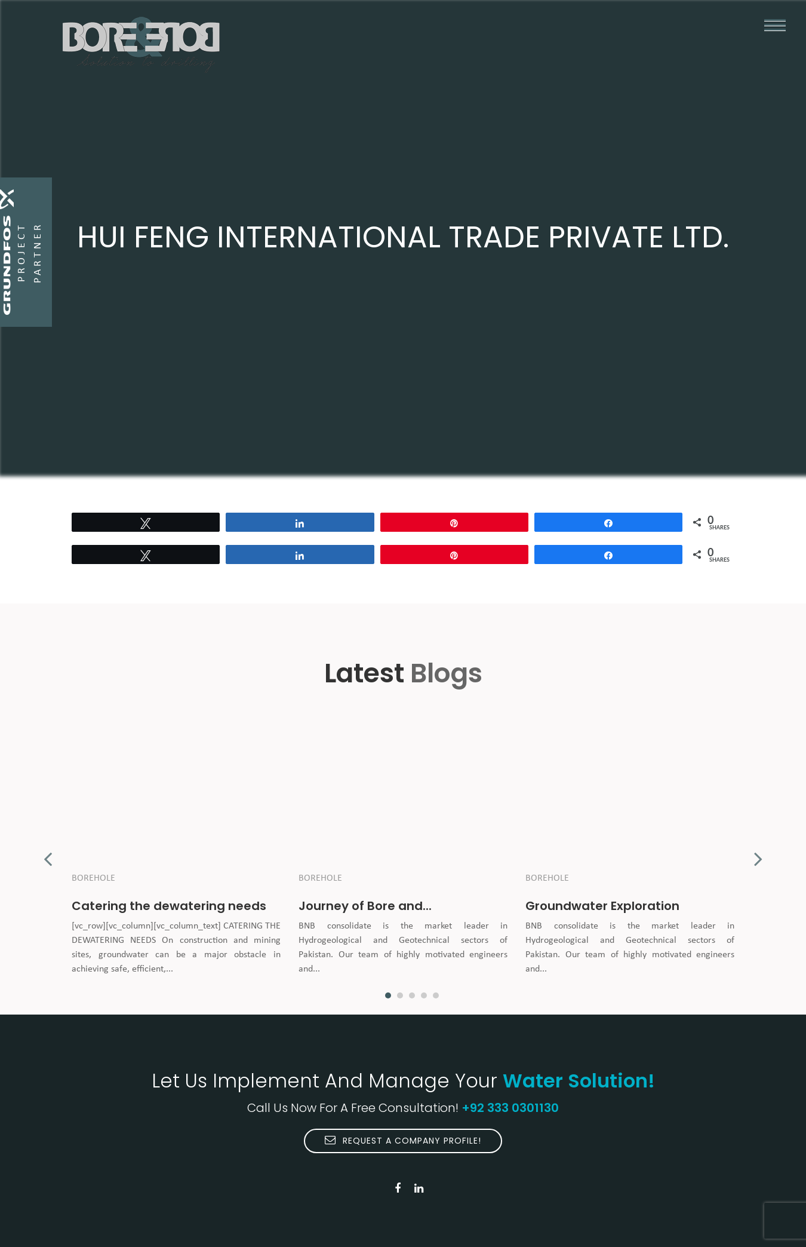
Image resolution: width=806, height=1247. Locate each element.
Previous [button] (48, 853)
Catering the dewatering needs (169, 906)
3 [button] (412, 995)
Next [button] (758, 853)
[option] (176, 852)
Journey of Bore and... (365, 906)
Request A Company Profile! (403, 1141)
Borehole (93, 878)
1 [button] (388, 995)
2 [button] (400, 995)
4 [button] (424, 995)
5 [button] (436, 995)
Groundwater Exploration (602, 906)
